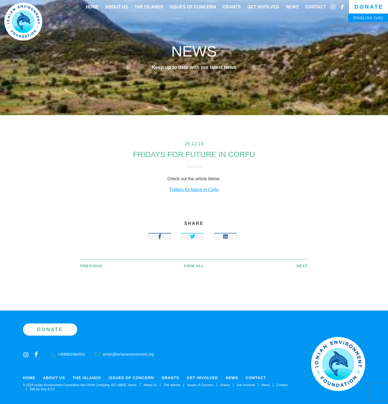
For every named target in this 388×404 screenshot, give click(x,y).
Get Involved (263, 7)
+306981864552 (67, 354)
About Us (116, 7)
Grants (232, 7)
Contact (315, 7)
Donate (368, 7)
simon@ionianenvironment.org (124, 354)
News (292, 7)
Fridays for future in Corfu (194, 189)
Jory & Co (48, 389)
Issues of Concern (193, 7)
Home (92, 7)
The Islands (148, 7)
